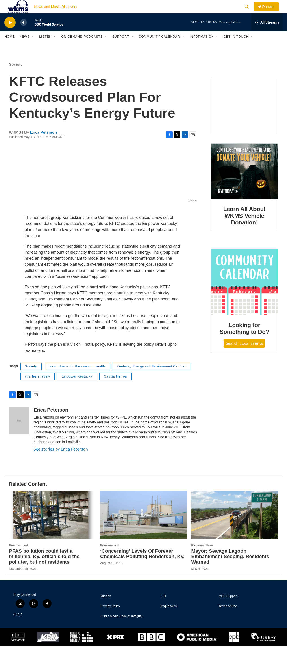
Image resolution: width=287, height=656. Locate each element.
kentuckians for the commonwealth (77, 376)
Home (9, 46)
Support (120, 46)
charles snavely (37, 386)
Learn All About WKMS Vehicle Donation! (244, 226)
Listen (45, 46)
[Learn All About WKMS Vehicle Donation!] (244, 181)
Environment (18, 555)
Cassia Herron (115, 386)
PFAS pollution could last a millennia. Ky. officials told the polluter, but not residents (44, 566)
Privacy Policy (110, 616)
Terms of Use (228, 616)
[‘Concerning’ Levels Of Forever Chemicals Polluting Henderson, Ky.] (143, 525)
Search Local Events (244, 353)
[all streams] (267, 32)
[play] (10, 32)
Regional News (202, 555)
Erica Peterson (43, 142)
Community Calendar (159, 46)
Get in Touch (236, 46)
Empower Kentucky (77, 386)
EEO (162, 606)
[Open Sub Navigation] (33, 46)
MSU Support (228, 606)
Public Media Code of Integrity (121, 626)
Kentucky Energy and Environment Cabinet (151, 376)
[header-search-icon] (248, 12)
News (24, 46)
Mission (105, 606)
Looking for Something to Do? (244, 338)
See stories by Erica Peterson (61, 459)
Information (202, 46)
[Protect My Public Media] (81, 647)
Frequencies (168, 616)
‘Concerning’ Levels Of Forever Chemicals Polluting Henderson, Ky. (142, 564)
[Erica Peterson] (19, 430)
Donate (271, 11)
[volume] (23, 33)
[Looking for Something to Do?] (244, 292)
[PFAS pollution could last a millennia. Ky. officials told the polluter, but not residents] (52, 525)
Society (15, 74)
